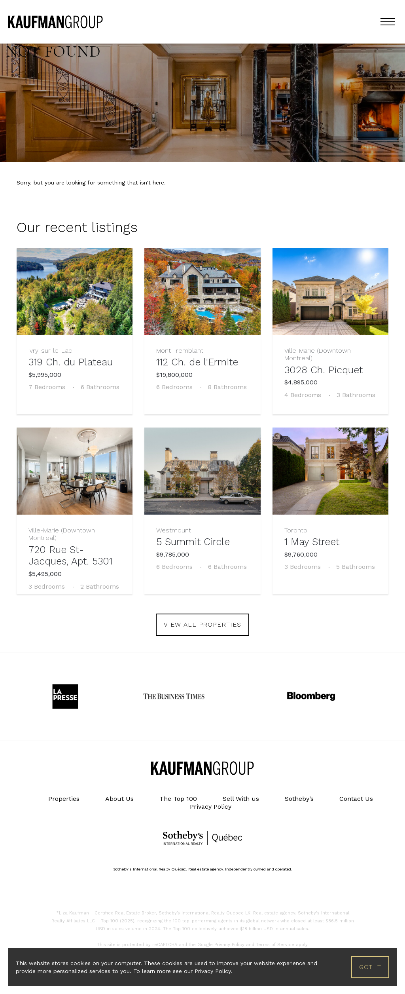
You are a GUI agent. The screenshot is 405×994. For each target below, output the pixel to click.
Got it (370, 967)
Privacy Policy (210, 806)
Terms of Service (275, 944)
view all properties (202, 624)
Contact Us (356, 798)
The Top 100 (178, 798)
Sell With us (241, 798)
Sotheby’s (299, 798)
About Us (119, 798)
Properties (63, 798)
